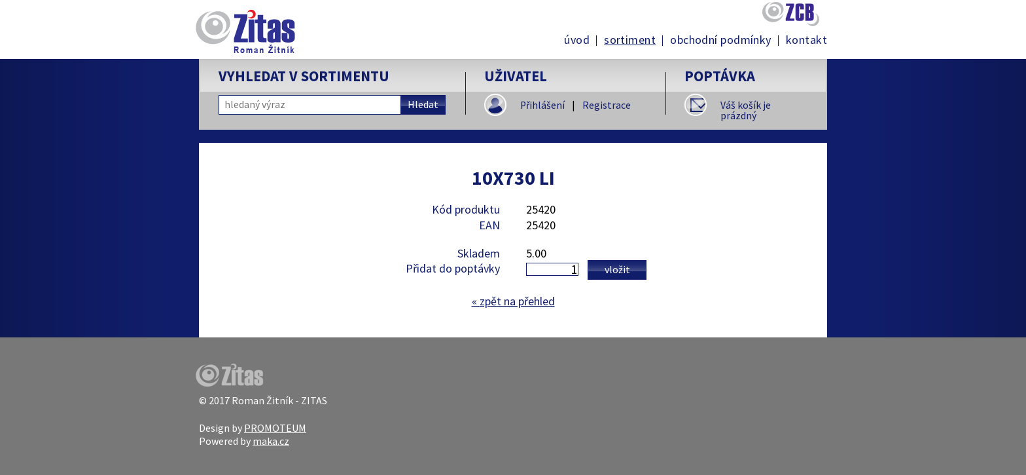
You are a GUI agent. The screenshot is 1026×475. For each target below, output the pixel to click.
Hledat (423, 104)
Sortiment (630, 40)
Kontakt (806, 40)
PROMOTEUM (275, 427)
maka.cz (271, 440)
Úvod (577, 40)
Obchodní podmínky (720, 40)
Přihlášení (542, 105)
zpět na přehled (513, 301)
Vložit (617, 269)
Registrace (606, 105)
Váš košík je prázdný (745, 110)
